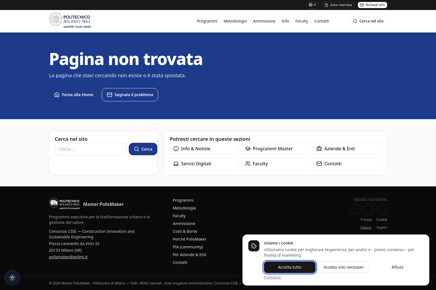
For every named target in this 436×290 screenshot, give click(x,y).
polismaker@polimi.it (68, 256)
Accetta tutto (289, 267)
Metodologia (235, 21)
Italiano (365, 227)
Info (285, 21)
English (382, 227)
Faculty (301, 21)
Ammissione (264, 21)
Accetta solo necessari (344, 267)
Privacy (366, 220)
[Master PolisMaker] (86, 21)
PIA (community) (188, 246)
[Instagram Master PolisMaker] (382, 209)
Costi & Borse (185, 231)
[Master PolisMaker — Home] (64, 204)
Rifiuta (397, 267)
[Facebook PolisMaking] (355, 209)
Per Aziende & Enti (189, 254)
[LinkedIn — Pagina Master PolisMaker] (369, 209)
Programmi (207, 21)
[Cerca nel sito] (368, 21)
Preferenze (272, 277)
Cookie (381, 220)
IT (312, 5)
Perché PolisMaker (189, 239)
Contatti (321, 21)
